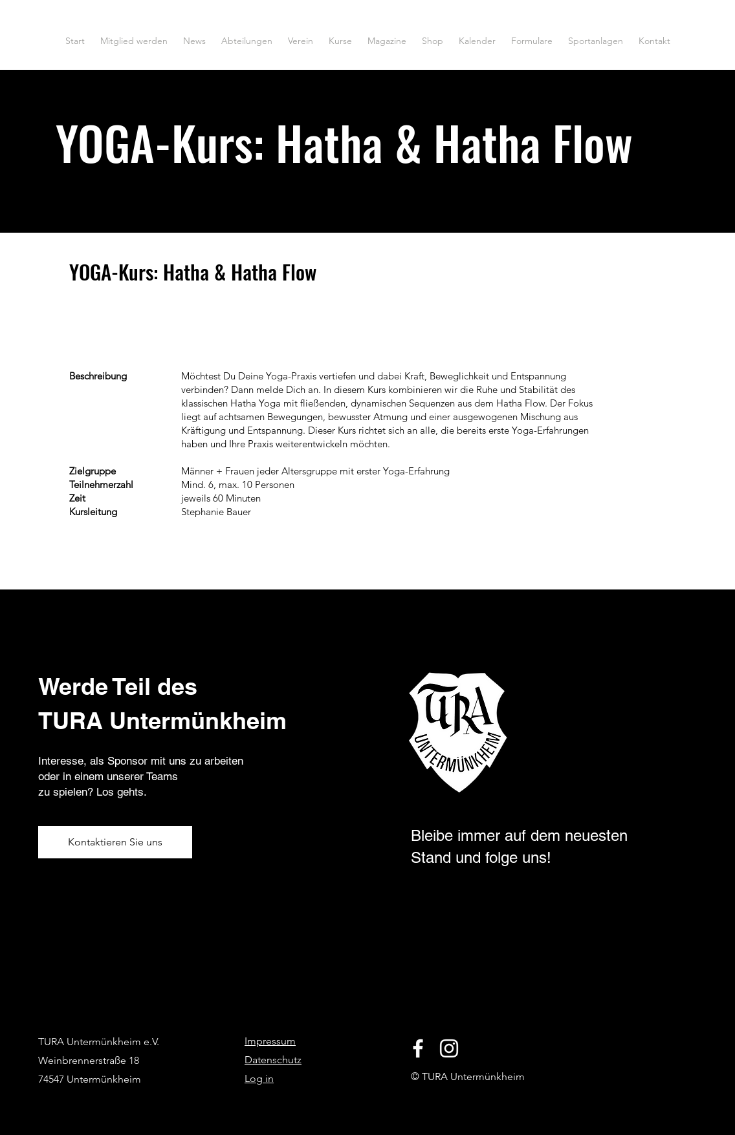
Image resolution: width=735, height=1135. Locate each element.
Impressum (270, 1041)
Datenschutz (273, 1060)
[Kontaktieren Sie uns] (115, 842)
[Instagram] (449, 1048)
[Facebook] (418, 1048)
